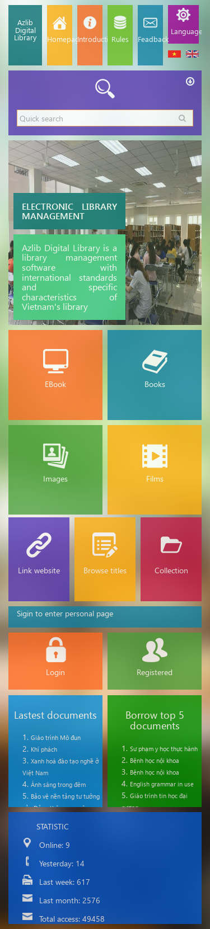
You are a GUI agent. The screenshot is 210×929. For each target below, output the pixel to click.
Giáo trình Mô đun (56, 737)
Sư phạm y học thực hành (164, 748)
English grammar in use (162, 783)
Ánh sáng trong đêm (58, 784)
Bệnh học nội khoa (154, 760)
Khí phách (44, 749)
